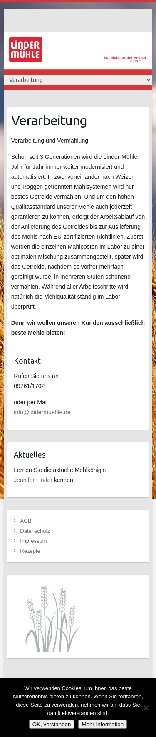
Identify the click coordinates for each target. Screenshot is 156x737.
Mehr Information (103, 724)
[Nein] (145, 707)
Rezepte (30, 551)
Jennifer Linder (33, 480)
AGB (25, 521)
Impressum (33, 541)
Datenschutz (35, 531)
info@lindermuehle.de (42, 412)
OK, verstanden (51, 724)
